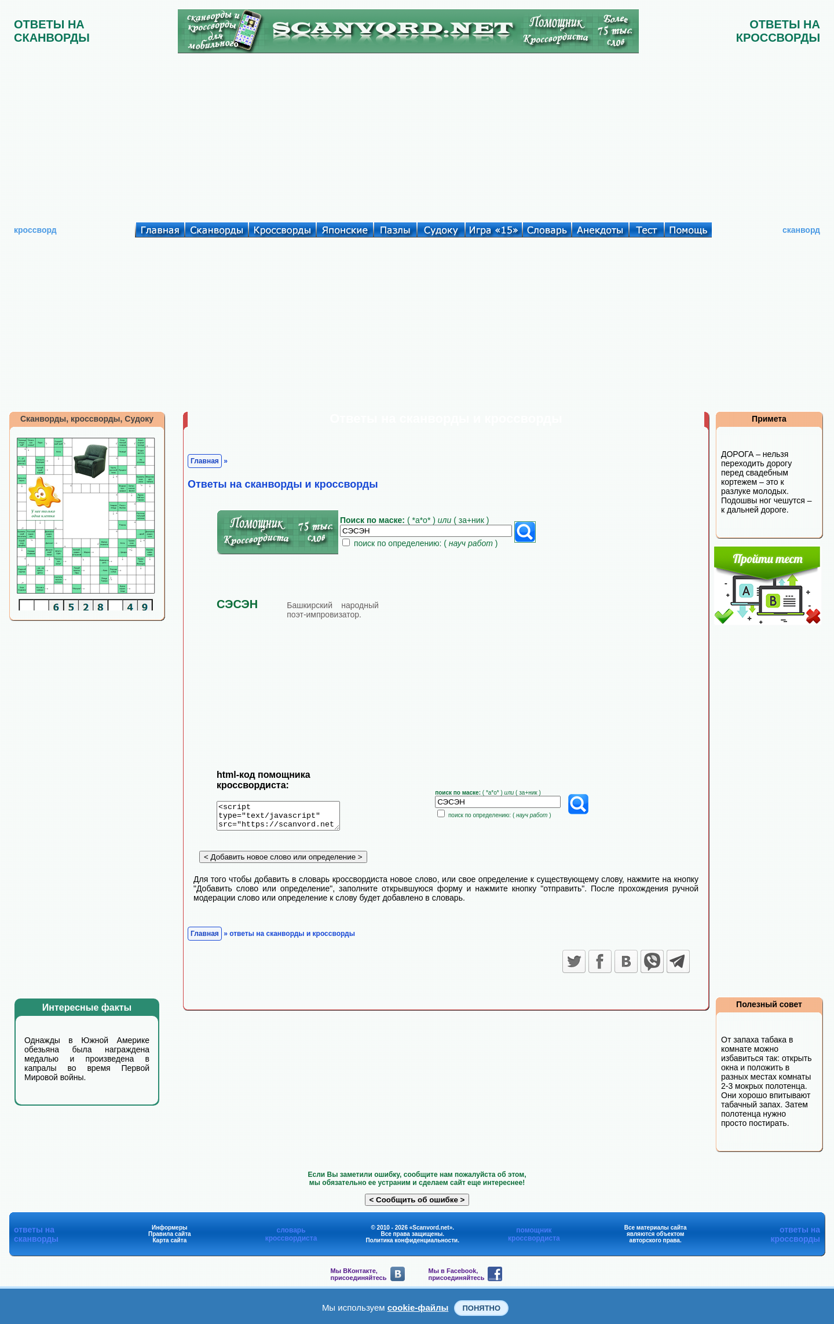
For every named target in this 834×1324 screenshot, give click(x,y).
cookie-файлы (418, 1307)
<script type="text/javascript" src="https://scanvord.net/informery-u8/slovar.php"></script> (285, 817)
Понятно (481, 1308)
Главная (205, 461)
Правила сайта (169, 1234)
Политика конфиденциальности (411, 1240)
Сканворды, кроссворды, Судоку (86, 418)
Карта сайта (169, 1240)
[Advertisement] (417, 135)
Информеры (170, 1227)
